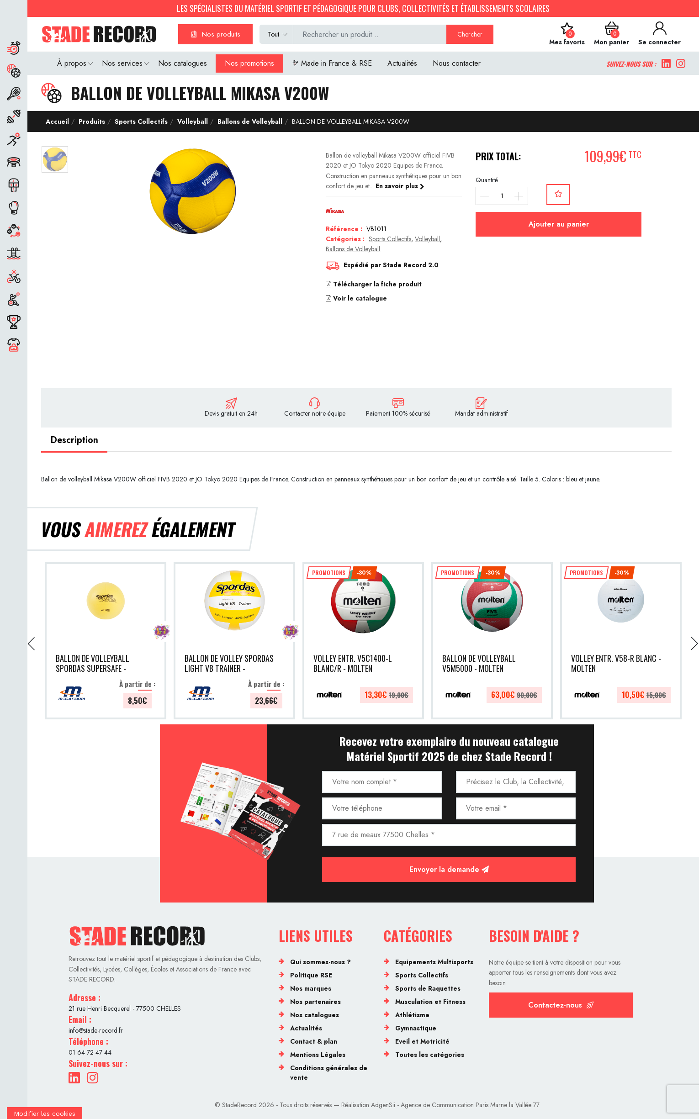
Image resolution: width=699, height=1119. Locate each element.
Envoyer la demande (449, 869)
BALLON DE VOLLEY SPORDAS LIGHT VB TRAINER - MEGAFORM (229, 664)
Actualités (402, 63)
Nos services (122, 63)
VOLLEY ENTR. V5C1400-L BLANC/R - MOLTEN (352, 664)
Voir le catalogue (356, 298)
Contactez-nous (561, 1005)
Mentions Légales (317, 1054)
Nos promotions (249, 63)
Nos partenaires (315, 1001)
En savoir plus (400, 185)
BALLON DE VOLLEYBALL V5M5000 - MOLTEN (479, 664)
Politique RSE (311, 975)
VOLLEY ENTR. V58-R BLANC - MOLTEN (616, 664)
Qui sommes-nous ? (320, 961)
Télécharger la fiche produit (374, 284)
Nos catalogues (182, 63)
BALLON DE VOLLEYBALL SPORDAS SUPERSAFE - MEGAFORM (92, 664)
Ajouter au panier (559, 224)
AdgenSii (383, 1104)
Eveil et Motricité (422, 1041)
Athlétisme (412, 1014)
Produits (91, 121)
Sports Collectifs (140, 121)
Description (74, 440)
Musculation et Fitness (430, 1001)
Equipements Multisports (434, 961)
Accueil (57, 121)
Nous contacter (457, 63)
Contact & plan (313, 1041)
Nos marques (310, 988)
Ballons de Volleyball (249, 121)
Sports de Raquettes (428, 988)
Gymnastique (415, 1028)
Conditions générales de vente (328, 1072)
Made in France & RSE (332, 63)
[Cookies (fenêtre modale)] (44, 1113)
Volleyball (191, 121)
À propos (71, 63)
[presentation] (32, 643)
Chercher (469, 34)
